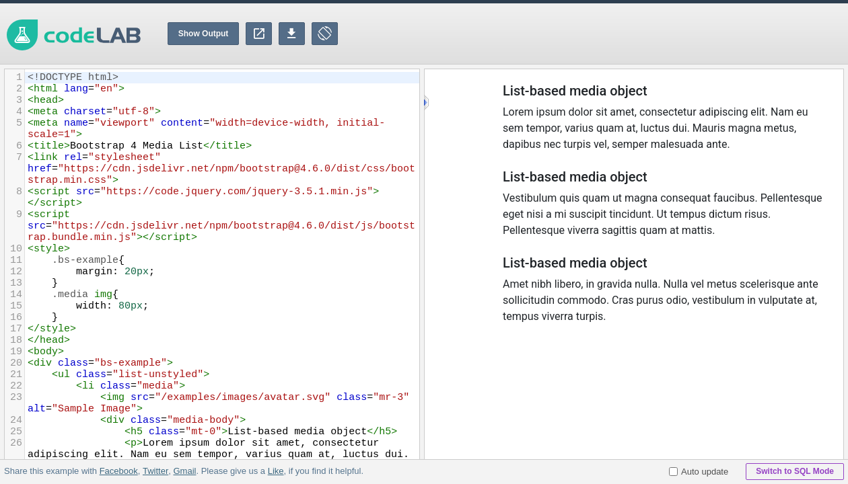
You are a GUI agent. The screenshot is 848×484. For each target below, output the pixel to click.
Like (275, 471)
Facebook (119, 471)
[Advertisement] (603, 33)
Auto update (698, 472)
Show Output (203, 33)
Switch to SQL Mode (795, 471)
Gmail (184, 471)
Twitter (155, 471)
